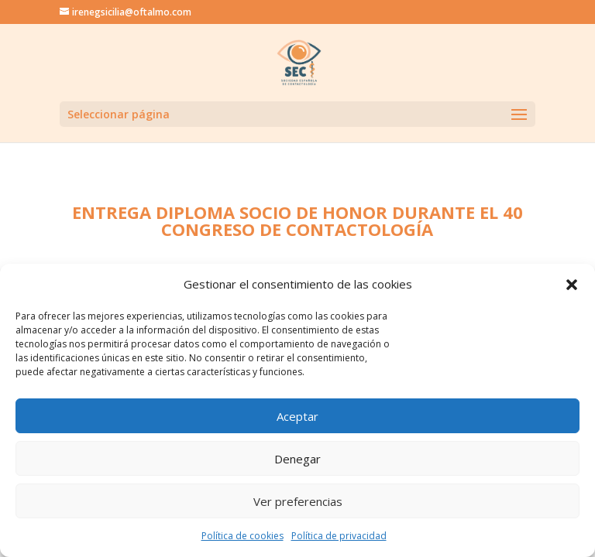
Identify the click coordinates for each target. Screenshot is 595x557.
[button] (572, 284)
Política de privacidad (339, 535)
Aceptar (297, 416)
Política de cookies (242, 535)
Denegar (297, 458)
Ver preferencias (297, 501)
